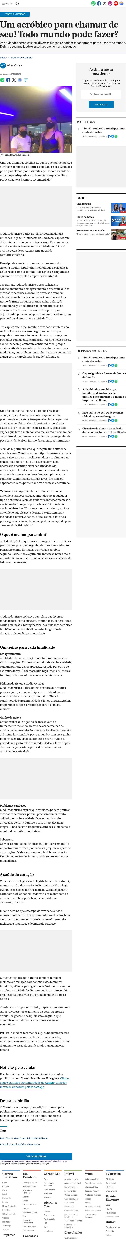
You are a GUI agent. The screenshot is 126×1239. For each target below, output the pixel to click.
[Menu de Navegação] (7, 3)
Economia (6, 1160)
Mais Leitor (48, 1193)
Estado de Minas (113, 1189)
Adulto (67, 1220)
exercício (7, 1106)
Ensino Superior (29, 1148)
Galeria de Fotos (71, 1172)
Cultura (26, 1170)
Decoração (69, 1168)
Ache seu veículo (92, 1141)
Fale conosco (28, 1192)
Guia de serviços (71, 1160)
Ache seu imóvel (71, 1141)
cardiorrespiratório (63, 1100)
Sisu (24, 1178)
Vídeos (88, 1160)
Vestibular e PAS (30, 1174)
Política (5, 1152)
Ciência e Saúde (9, 1175)
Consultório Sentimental (49, 1146)
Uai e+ (108, 1197)
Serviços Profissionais (69, 1225)
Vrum (89, 1135)
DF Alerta (110, 1141)
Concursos (30, 1197)
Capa (4, 1144)
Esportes (6, 1172)
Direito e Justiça (9, 1206)
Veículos (67, 1207)
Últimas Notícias (30, 1166)
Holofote (6, 1183)
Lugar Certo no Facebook (70, 1177)
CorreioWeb (52, 1135)
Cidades (5, 1148)
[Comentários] (26, 81)
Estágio (26, 1158)
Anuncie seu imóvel (72, 1145)
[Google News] (121, 5)
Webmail (47, 1159)
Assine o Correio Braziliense (9, 1222)
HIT (45, 1185)
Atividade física (38, 1100)
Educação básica (30, 1144)
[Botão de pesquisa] (16, 3)
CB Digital (6, 1210)
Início (3, 57)
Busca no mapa (70, 1149)
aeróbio (20, 1100)
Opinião (5, 1179)
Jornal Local (111, 1145)
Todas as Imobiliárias (73, 1182)
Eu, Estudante (30, 1137)
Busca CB (6, 1214)
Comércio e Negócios (73, 1230)
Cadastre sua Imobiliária (70, 1187)
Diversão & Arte (9, 1168)
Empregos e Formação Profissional (69, 1213)
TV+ (45, 1189)
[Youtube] (116, 5)
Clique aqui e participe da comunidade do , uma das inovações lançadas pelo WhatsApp (38, 1044)
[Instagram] (110, 5)
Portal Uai (110, 1193)
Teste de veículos (92, 1153)
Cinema (47, 1173)
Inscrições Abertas (31, 1215)
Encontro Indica (112, 1178)
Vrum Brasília (111, 1153)
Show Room (69, 1164)
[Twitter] (104, 5)
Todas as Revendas (93, 1172)
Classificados (73, 1194)
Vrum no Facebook (93, 1168)
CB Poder (110, 1149)
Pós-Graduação (29, 1188)
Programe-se (49, 1177)
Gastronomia (49, 1151)
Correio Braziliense (10, 1137)
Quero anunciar (70, 1200)
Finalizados (27, 1218)
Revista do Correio (21, 57)
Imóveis (67, 1203)
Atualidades (111, 1174)
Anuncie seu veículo (93, 1145)
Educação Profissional (28, 1183)
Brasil (4, 1156)
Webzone (48, 1155)
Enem (25, 1162)
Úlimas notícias (70, 1156)
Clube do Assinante (10, 1217)
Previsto (26, 1207)
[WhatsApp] (93, 5)
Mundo (5, 1164)
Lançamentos (70, 1153)
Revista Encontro (112, 1159)
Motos (87, 1164)
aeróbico (7, 1100)
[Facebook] (99, 5)
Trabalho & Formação (27, 1153)
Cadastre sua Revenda (90, 1177)
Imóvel (69, 1135)
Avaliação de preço (93, 1156)
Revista (109, 1170)
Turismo (5, 1191)
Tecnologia (6, 1187)
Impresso (8, 1197)
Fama (46, 1141)
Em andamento (29, 1211)
